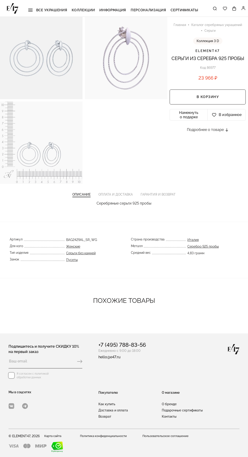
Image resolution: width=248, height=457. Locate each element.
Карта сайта (54, 436)
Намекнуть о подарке (188, 115)
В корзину (208, 98)
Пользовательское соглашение (166, 436)
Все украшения (54, 9)
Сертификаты (177, 9)
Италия (193, 244)
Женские (73, 250)
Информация (113, 9)
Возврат (104, 416)
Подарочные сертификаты (182, 410)
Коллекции (87, 9)
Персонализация (145, 9)
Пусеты (71, 264)
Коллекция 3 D (208, 42)
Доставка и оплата (113, 410)
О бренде (169, 404)
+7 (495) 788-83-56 (122, 344)
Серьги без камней (80, 257)
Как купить (106, 404)
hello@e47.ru (109, 357)
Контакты (169, 416)
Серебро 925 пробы (203, 250)
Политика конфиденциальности (104, 436)
